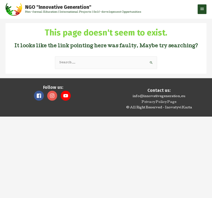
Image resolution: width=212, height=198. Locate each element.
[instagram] (53, 96)
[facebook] (40, 96)
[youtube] (66, 96)
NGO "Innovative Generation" (58, 7)
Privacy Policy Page (159, 102)
